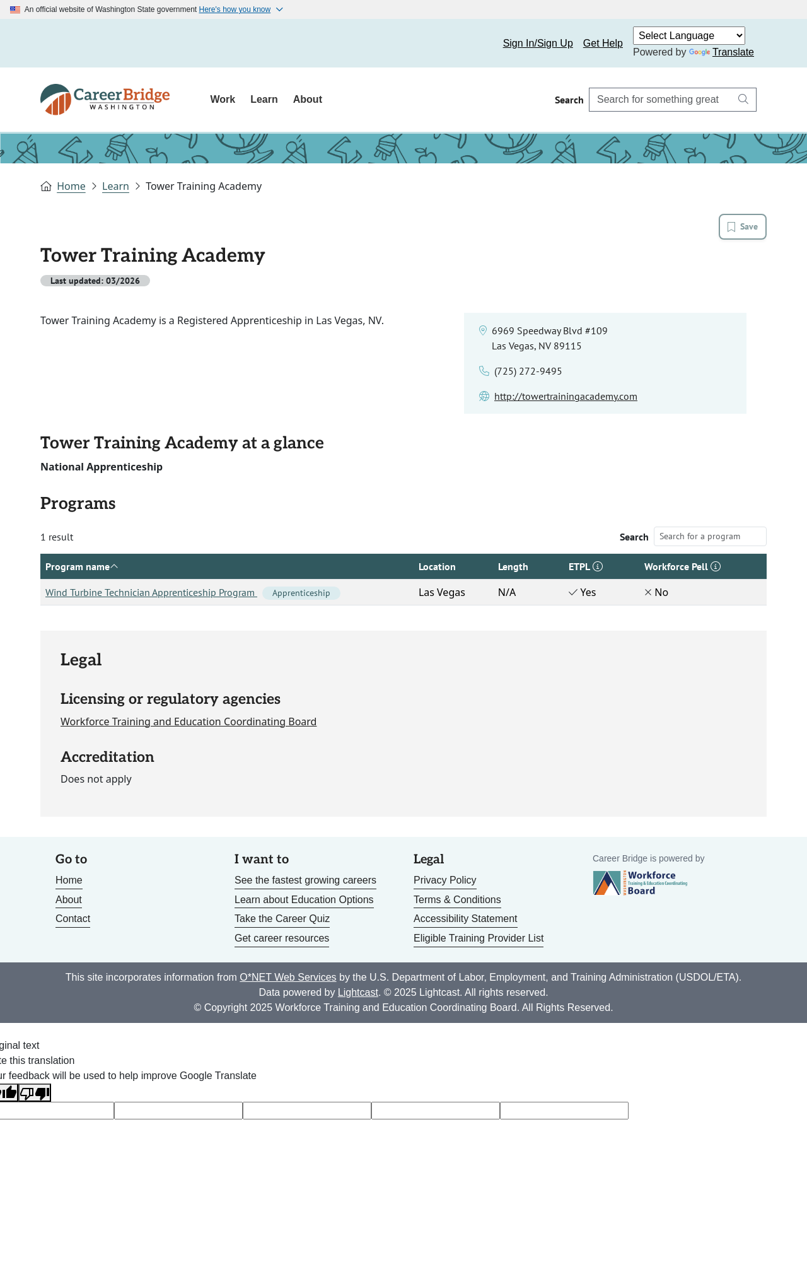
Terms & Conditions (457, 899)
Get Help (603, 43)
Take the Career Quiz (282, 918)
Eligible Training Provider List (478, 938)
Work (222, 99)
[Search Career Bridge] (660, 99)
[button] (598, 566)
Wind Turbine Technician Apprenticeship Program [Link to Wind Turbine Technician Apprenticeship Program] (192, 592)
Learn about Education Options (304, 899)
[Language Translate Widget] (689, 35)
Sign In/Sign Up (538, 43)
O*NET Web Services (288, 977)
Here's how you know (235, 9)
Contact (72, 918)
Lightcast (358, 992)
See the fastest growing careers (305, 880)
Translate (721, 52)
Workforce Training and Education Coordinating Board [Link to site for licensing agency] (188, 721)
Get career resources (282, 938)
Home (71, 186)
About (307, 99)
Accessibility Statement (466, 918)
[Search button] (743, 99)
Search (634, 536)
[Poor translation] (34, 1092)
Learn (264, 99)
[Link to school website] (565, 396)
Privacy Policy (445, 880)
